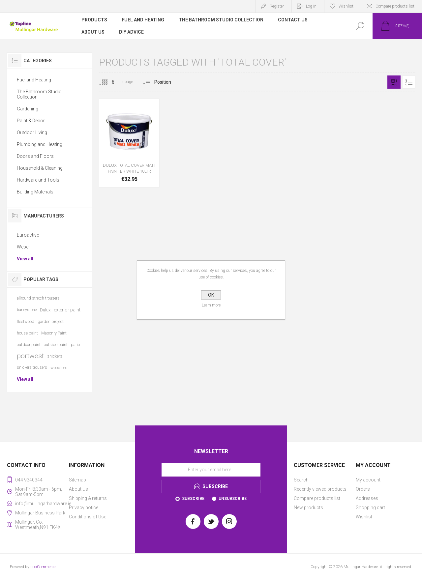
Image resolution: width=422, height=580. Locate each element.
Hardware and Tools (38, 180)
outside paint (56, 344)
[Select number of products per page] (108, 82)
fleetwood (25, 321)
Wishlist (364, 516)
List (408, 82)
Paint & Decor (31, 120)
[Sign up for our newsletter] (211, 470)
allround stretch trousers (38, 298)
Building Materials (35, 191)
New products (308, 507)
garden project (51, 321)
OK (211, 295)
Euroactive (28, 235)
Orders (363, 489)
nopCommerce (42, 567)
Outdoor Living (32, 132)
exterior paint (67, 309)
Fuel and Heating (34, 79)
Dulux (45, 309)
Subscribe (193, 498)
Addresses (367, 498)
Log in (311, 6)
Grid (394, 82)
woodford (59, 367)
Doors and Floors (35, 156)
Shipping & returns (88, 498)
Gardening (27, 108)
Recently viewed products (320, 489)
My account (368, 479)
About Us (78, 489)
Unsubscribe (233, 498)
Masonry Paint (54, 333)
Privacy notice (83, 507)
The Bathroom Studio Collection (39, 94)
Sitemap (77, 479)
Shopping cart (370, 507)
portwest (30, 356)
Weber (23, 246)
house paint (27, 333)
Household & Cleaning (40, 168)
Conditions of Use (87, 516)
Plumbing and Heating (39, 144)
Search (301, 479)
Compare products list (395, 6)
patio (75, 344)
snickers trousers (32, 367)
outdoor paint (29, 344)
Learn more (211, 305)
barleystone (27, 309)
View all (25, 258)
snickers (54, 356)
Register (277, 6)
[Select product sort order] (168, 82)
